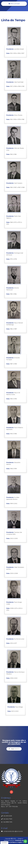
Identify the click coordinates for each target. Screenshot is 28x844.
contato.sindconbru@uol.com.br (13, 831)
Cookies (4, 842)
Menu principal (14, 3)
